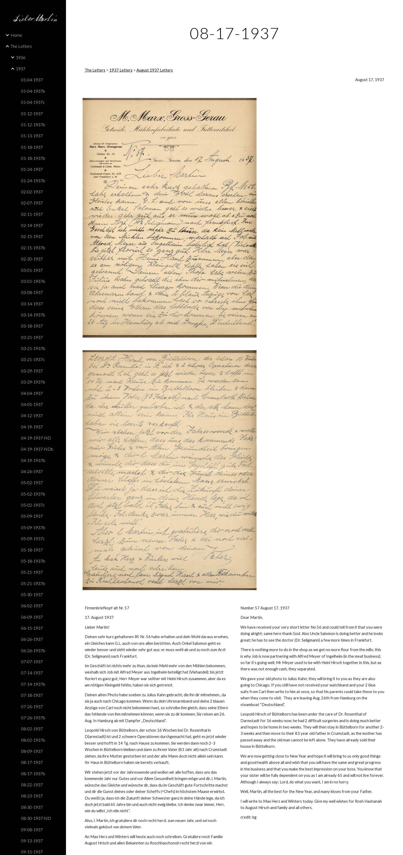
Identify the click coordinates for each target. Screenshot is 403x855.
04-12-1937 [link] (32, 415)
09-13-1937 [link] (32, 840)
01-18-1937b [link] (33, 158)
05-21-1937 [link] (32, 571)
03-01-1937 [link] (32, 270)
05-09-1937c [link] (33, 538)
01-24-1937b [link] (33, 180)
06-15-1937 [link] (32, 627)
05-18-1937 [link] (32, 549)
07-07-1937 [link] (32, 661)
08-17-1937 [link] (32, 762)
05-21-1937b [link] (33, 583)
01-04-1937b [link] (33, 91)
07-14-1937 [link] (32, 672)
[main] (235, 33)
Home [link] (16, 35)
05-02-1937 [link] (32, 482)
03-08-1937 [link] (32, 292)
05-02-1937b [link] (33, 493)
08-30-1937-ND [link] (36, 818)
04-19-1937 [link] (32, 426)
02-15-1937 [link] (32, 236)
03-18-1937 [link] (32, 325)
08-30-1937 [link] (32, 807)
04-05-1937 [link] (32, 404)
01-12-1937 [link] (32, 113)
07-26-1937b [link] (33, 717)
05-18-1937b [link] (33, 560)
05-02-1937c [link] (33, 504)
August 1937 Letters (154, 70)
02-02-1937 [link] (32, 191)
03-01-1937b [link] (33, 281)
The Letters (95, 70)
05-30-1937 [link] (32, 594)
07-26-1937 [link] (32, 706)
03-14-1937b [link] (33, 314)
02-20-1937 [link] (32, 258)
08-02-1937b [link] (33, 739)
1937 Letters (120, 70)
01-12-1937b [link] (33, 124)
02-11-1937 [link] (32, 214)
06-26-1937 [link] (32, 639)
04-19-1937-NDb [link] (37, 448)
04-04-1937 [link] (32, 393)
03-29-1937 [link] (32, 370)
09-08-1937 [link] (32, 829)
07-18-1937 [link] (32, 695)
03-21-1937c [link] (33, 359)
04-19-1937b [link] (33, 460)
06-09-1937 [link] (32, 616)
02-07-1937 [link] (32, 202)
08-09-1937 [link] (32, 751)
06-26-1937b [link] (33, 650)
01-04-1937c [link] (33, 102)
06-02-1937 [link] (32, 605)
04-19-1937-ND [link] (36, 437)
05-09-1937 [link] (32, 515)
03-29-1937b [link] (33, 381)
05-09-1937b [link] (33, 527)
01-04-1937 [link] (32, 79)
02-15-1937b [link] (33, 247)
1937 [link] (20, 68)
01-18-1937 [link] (32, 146)
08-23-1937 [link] (32, 795)
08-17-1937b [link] (33, 773)
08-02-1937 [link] (32, 728)
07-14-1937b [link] (33, 683)
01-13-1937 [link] (32, 135)
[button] (396, 7)
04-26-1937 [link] (32, 471)
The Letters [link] (21, 46)
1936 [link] (20, 57)
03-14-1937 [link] (32, 303)
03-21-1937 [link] (32, 337)
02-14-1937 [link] (32, 225)
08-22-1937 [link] (32, 784)
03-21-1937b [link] (33, 348)
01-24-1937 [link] (32, 169)
